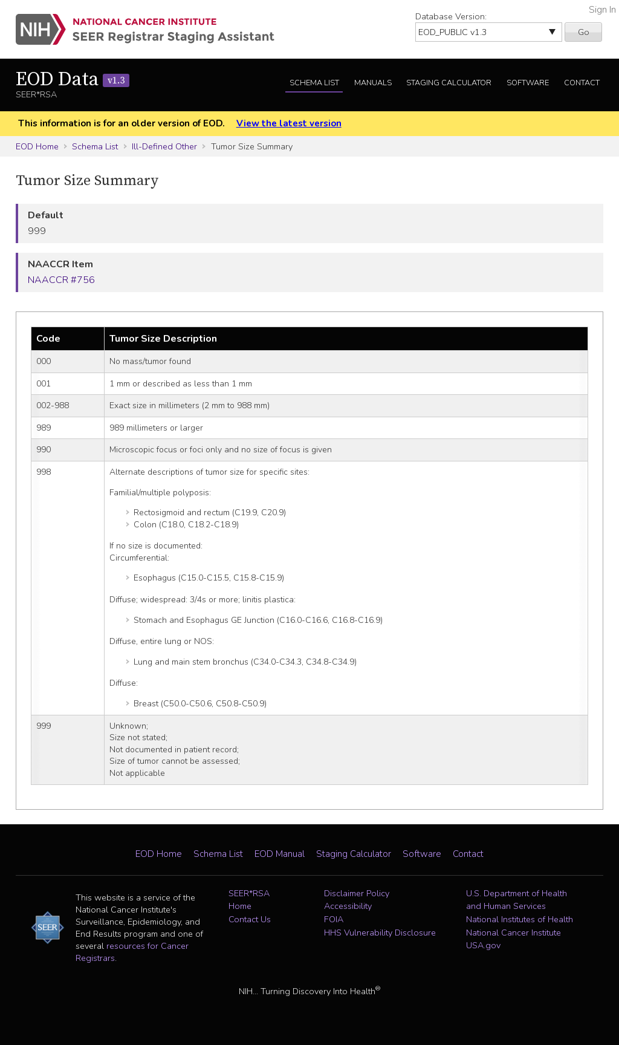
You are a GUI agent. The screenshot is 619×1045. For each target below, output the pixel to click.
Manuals (373, 82)
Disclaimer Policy (356, 893)
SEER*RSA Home (249, 900)
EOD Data (72, 80)
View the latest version (289, 123)
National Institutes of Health (519, 919)
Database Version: (451, 16)
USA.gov (483, 945)
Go (583, 32)
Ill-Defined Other (164, 146)
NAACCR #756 (61, 280)
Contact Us (249, 919)
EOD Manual (279, 854)
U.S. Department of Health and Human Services (516, 900)
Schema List (314, 82)
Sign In (602, 9)
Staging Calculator (448, 82)
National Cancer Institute (513, 932)
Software (528, 82)
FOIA (333, 919)
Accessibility (348, 906)
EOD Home (37, 146)
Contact (582, 82)
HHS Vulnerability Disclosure (380, 932)
